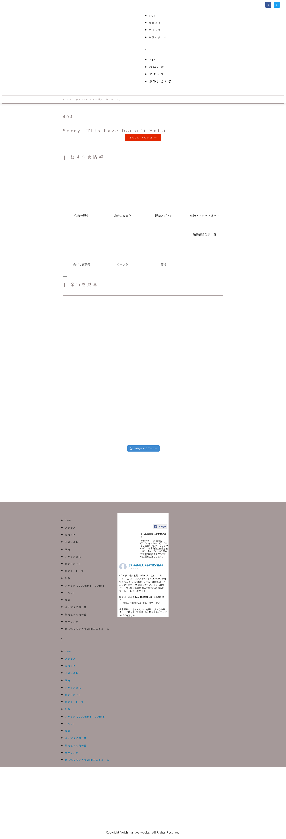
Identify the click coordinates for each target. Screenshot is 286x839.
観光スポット (73, 563)
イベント (70, 592)
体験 (67, 578)
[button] (214, 48)
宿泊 (67, 600)
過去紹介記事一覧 (76, 607)
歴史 (67, 549)
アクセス (155, 30)
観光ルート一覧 (74, 571)
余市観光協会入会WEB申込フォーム (87, 628)
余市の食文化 (73, 556)
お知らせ (155, 23)
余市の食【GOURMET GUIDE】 (86, 585)
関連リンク (72, 621)
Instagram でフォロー (143, 448)
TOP (152, 15)
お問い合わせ (158, 37)
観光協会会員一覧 (76, 614)
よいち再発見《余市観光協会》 (146, 565)
